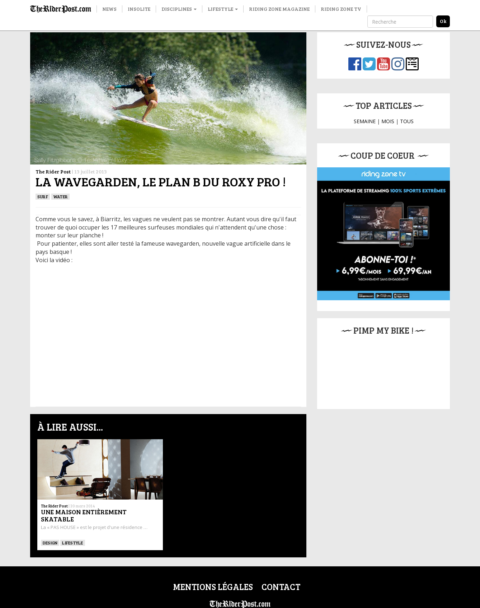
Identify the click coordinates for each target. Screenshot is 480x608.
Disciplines (179, 8)
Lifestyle (223, 8)
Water (60, 196)
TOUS (407, 121)
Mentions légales (213, 587)
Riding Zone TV (341, 8)
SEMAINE (365, 121)
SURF (42, 196)
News (109, 8)
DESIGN (50, 543)
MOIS (387, 121)
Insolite (139, 8)
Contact (281, 587)
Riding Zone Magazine (279, 8)
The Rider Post (53, 171)
